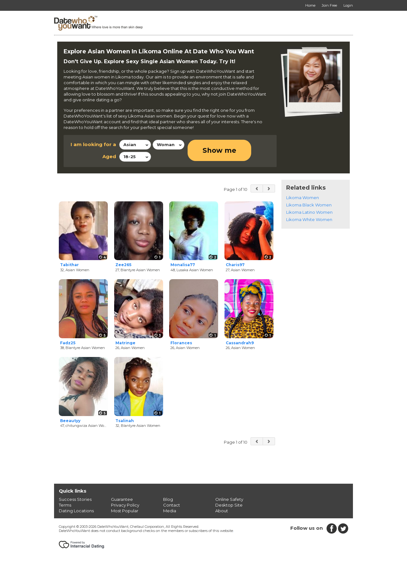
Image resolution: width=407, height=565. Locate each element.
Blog (168, 499)
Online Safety (229, 499)
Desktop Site (229, 505)
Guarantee (122, 499)
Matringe (125, 342)
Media (169, 510)
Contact (171, 505)
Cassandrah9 (240, 342)
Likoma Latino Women (309, 212)
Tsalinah (124, 420)
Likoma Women (302, 197)
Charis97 (235, 264)
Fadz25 (67, 342)
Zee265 (123, 264)
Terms (65, 505)
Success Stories (75, 499)
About (221, 510)
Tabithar (69, 264)
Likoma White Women (309, 219)
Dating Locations (76, 510)
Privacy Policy (125, 505)
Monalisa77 (182, 264)
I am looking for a (93, 144)
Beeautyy (70, 420)
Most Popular (124, 510)
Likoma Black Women (309, 204)
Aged (109, 156)
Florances (181, 342)
